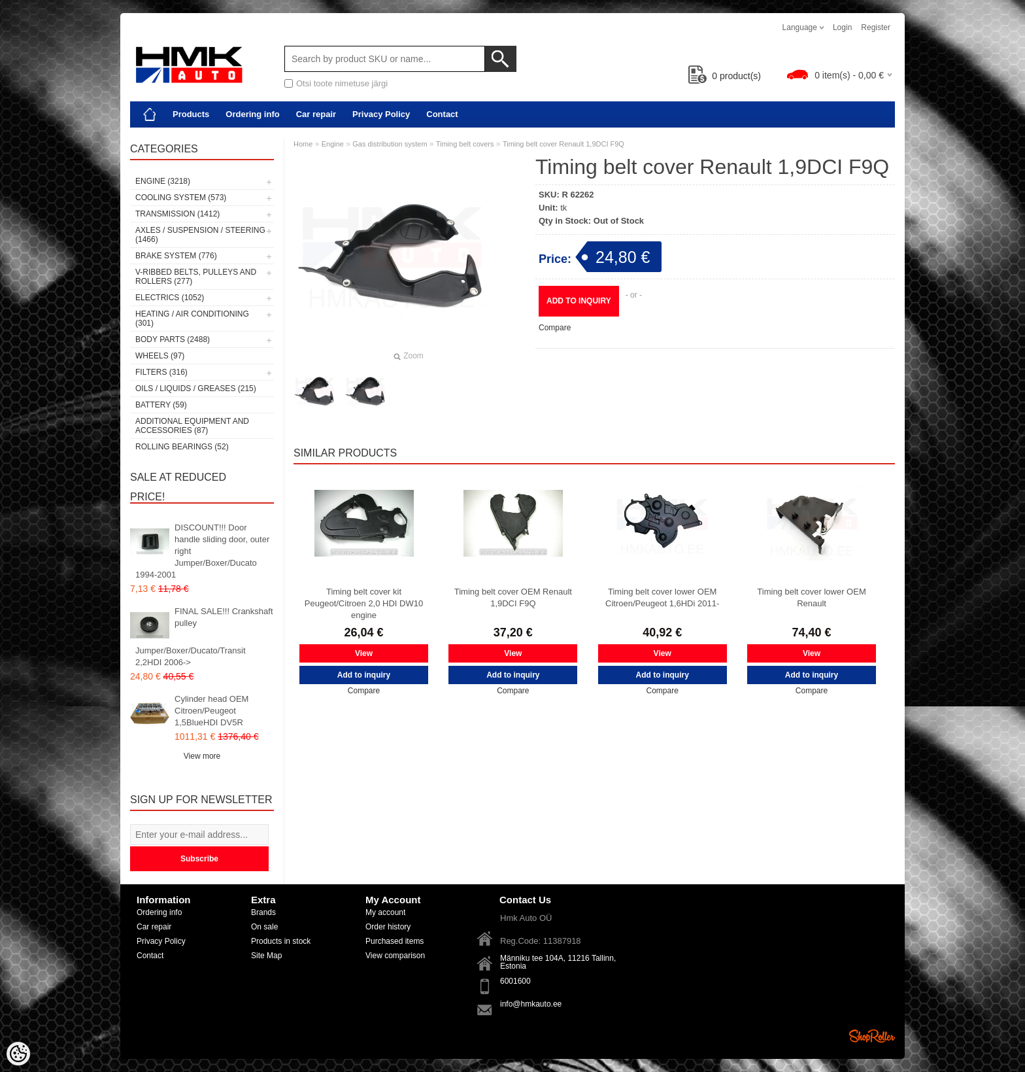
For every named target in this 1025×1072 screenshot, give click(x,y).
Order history (388, 927)
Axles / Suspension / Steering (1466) (200, 235)
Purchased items (394, 941)
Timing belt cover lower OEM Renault (811, 597)
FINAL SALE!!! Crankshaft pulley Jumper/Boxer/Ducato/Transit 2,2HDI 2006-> (204, 636)
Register (875, 27)
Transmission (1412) (177, 213)
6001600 (515, 981)
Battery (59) (161, 404)
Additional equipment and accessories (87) (192, 426)
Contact (442, 114)
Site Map (266, 956)
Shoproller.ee (872, 1036)
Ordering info (252, 114)
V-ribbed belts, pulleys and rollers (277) (195, 277)
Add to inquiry (578, 300)
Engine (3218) (162, 181)
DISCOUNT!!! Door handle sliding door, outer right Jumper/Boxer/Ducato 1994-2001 (202, 551)
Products (191, 114)
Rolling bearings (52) (182, 446)
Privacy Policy (381, 114)
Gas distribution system (390, 144)
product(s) (724, 75)
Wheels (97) (159, 355)
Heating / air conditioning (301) (192, 318)
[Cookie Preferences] (18, 1053)
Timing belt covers (465, 144)
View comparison (395, 956)
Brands (263, 912)
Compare (555, 327)
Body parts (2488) (172, 339)
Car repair (316, 114)
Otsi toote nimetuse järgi (342, 83)
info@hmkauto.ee (531, 1004)
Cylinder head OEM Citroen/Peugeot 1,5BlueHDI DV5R (211, 710)
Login (842, 27)
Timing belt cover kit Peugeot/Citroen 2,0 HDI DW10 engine (364, 603)
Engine (333, 144)
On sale (264, 927)
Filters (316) (161, 372)
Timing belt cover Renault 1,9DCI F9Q (563, 144)
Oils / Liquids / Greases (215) (195, 388)
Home (303, 144)
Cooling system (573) (180, 197)
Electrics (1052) (169, 297)
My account (385, 912)
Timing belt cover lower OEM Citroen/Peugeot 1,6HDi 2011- (662, 597)
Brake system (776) (176, 255)
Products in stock (281, 941)
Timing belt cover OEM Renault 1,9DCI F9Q (513, 597)
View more (202, 756)
